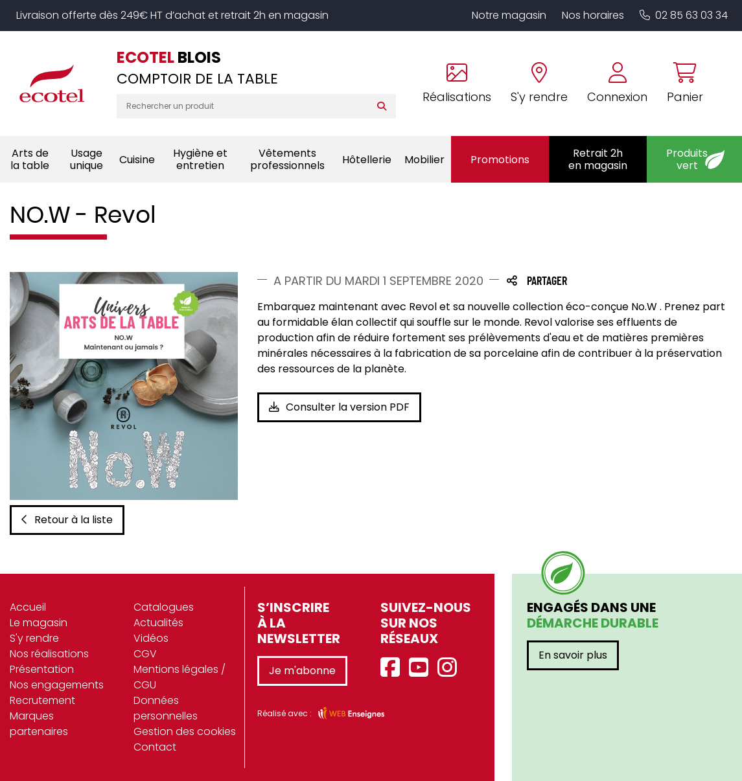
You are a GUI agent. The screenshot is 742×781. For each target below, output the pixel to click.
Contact (154, 747)
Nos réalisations (49, 653)
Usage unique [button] (86, 159)
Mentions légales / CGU (179, 677)
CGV (145, 653)
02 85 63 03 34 (684, 15)
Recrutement (42, 700)
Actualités (158, 622)
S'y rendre (34, 638)
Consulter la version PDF (339, 407)
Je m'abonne (302, 670)
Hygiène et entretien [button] (200, 159)
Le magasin (38, 622)
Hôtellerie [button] (366, 159)
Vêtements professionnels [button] (287, 159)
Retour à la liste (67, 519)
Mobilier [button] (424, 159)
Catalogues (163, 607)
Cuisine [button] (137, 159)
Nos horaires (593, 15)
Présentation (42, 669)
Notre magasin (509, 15)
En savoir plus (573, 655)
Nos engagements (57, 684)
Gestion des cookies (184, 731)
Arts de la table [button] (29, 159)
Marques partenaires (39, 723)
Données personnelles (165, 708)
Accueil (28, 607)
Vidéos (150, 638)
